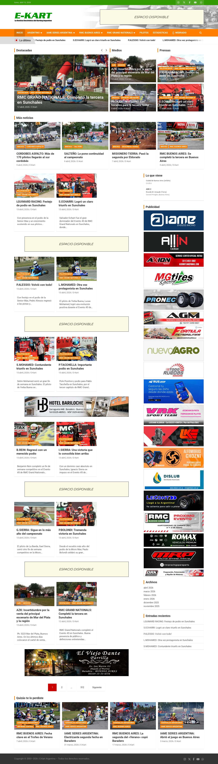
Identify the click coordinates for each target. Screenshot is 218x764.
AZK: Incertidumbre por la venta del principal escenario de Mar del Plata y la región (132, 72)
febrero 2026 (150, 595)
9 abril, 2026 (117, 108)
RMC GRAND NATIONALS (120, 32)
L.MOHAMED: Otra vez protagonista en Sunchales (76, 286)
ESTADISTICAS (160, 32)
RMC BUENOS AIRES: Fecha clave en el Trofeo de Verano (34, 735)
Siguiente (97, 687)
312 (82, 687)
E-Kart (34, 107)
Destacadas (24, 50)
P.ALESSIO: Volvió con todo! (151, 40)
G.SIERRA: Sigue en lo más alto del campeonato (33, 531)
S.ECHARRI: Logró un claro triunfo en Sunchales (106, 40)
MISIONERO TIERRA (130, 147)
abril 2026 (148, 587)
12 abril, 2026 (23, 107)
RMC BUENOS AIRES (89, 32)
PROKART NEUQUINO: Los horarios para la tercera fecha (130, 103)
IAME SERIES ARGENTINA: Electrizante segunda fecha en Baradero (83, 737)
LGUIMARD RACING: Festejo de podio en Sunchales (49, 40)
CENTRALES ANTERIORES (27, 723)
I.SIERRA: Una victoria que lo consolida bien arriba (75, 451)
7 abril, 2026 (117, 161)
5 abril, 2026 (165, 165)
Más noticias (24, 118)
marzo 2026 (149, 591)
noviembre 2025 (151, 606)
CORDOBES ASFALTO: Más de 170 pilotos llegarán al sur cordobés (35, 157)
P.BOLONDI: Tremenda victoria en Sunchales (72, 531)
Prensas (165, 50)
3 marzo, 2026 (166, 741)
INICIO (19, 32)
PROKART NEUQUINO (130, 98)
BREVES (20, 147)
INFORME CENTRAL (25, 727)
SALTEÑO (78, 147)
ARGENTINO (33, 32)
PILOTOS (144, 32)
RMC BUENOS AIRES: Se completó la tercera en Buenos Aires (179, 157)
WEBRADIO (180, 32)
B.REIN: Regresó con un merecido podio (31, 451)
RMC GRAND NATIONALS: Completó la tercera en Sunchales (75, 613)
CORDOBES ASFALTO (35, 147)
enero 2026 (149, 599)
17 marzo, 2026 (119, 745)
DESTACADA (23, 93)
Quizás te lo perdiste (29, 698)
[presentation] (102, 50)
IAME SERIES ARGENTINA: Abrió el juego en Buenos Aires (180, 735)
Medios (117, 50)
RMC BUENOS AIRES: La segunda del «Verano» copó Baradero (130, 737)
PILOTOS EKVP (166, 68)
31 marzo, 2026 (71, 745)
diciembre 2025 (151, 602)
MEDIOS (121, 65)
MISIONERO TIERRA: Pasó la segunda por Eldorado (130, 155)
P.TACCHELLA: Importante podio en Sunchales (75, 366)
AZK (114, 65)
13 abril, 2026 (117, 79)
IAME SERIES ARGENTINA (59, 32)
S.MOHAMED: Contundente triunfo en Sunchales (33, 366)
